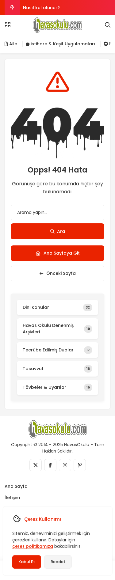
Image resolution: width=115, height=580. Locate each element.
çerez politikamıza (32, 546)
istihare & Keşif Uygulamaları (60, 44)
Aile (11, 44)
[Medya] (35, 465)
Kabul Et (26, 562)
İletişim (12, 498)
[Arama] (107, 25)
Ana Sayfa (16, 486)
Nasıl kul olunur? (41, 8)
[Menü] (8, 25)
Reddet (57, 562)
